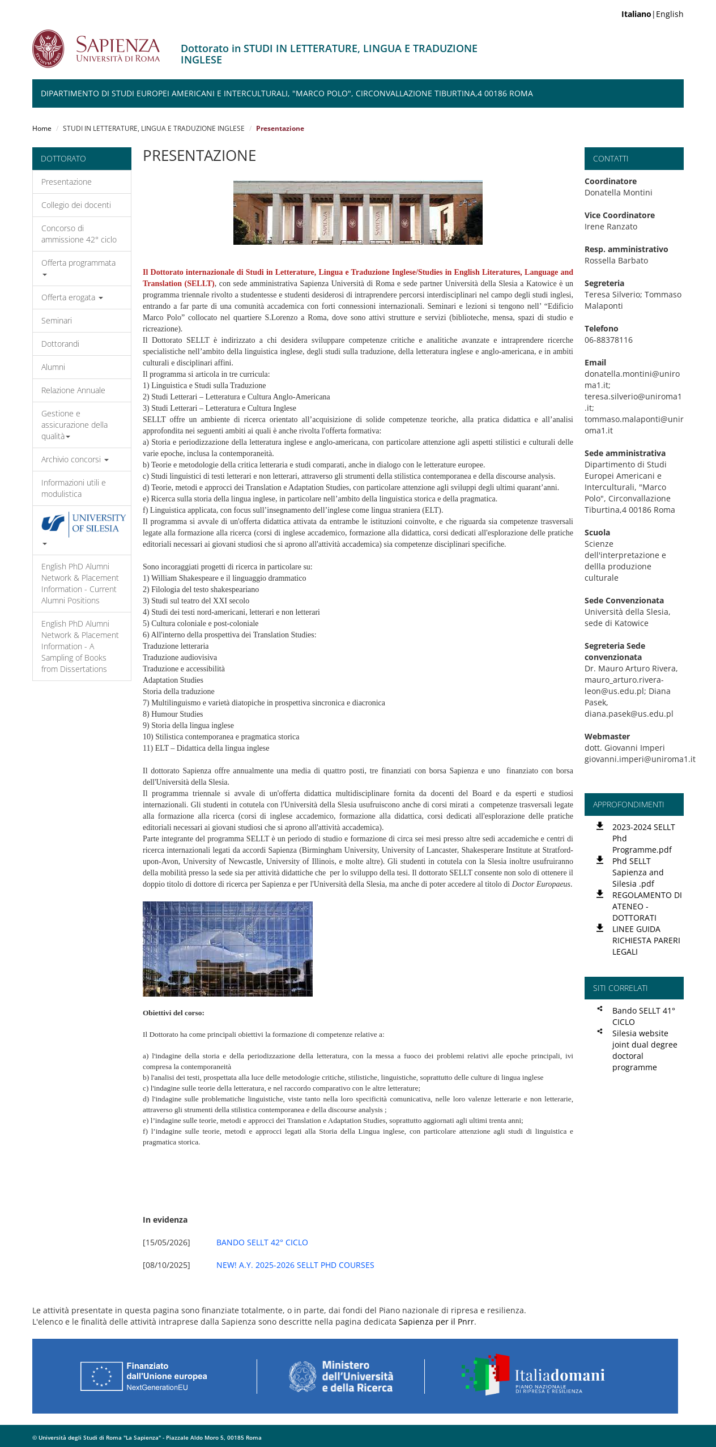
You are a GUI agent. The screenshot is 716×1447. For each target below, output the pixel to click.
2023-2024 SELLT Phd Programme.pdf (643, 838)
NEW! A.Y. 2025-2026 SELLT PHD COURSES (295, 1264)
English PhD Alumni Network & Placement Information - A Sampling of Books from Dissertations (80, 646)
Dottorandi (60, 343)
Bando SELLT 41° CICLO (643, 1016)
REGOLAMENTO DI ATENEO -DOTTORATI (647, 906)
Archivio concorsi (75, 459)
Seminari (56, 320)
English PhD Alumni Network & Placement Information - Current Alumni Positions (80, 583)
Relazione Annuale (73, 390)
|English (652, 13)
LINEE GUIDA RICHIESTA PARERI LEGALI (646, 940)
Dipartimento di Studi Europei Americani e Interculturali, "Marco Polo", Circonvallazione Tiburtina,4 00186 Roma (287, 93)
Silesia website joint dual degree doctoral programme (644, 1050)
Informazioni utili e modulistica (73, 488)
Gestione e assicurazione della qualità (74, 424)
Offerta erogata (72, 297)
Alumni (53, 366)
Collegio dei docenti (76, 204)
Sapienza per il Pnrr (436, 1321)
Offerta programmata (78, 266)
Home (42, 128)
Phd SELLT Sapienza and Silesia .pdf (638, 872)
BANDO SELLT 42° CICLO (262, 1242)
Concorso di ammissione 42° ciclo (79, 234)
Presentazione (66, 181)
